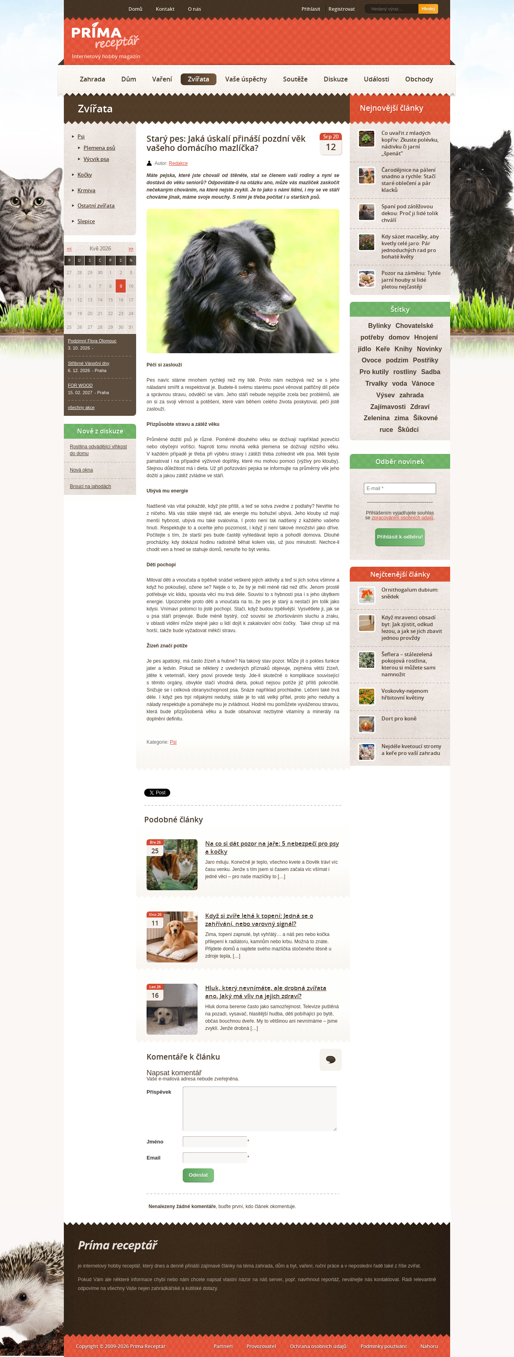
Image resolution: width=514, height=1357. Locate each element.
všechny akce (81, 407)
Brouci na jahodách (90, 486)
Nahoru (429, 1346)
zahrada (412, 395)
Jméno (155, 1142)
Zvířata (198, 79)
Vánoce (423, 383)
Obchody (419, 79)
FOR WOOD (80, 385)
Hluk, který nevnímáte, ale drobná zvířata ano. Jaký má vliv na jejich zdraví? (265, 992)
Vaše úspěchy (246, 79)
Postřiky (425, 360)
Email (154, 1158)
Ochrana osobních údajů (318, 1346)
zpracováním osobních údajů (402, 518)
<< (69, 249)
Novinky (429, 349)
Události (376, 79)
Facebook (85, 8)
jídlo (364, 349)
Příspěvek (159, 1092)
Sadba (431, 371)
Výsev (385, 395)
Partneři (223, 1346)
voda (399, 383)
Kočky (85, 174)
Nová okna (81, 470)
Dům (128, 79)
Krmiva (87, 190)
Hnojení (426, 337)
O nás (194, 9)
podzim (397, 360)
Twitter (98, 9)
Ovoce (371, 360)
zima (401, 418)
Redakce (178, 163)
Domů (135, 9)
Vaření (162, 79)
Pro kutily (374, 371)
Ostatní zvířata (96, 205)
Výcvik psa (96, 159)
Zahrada (92, 79)
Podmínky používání (383, 1346)
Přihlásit (311, 9)
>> (130, 249)
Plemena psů (99, 147)
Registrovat (341, 9)
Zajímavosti (388, 406)
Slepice (86, 221)
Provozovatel (261, 1346)
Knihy (403, 349)
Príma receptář (105, 36)
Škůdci (408, 429)
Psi (173, 742)
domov (399, 337)
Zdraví (420, 406)
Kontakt (165, 9)
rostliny (405, 371)
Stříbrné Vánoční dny (88, 363)
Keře (383, 349)
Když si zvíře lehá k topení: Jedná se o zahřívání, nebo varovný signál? (259, 919)
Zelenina (377, 418)
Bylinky (379, 325)
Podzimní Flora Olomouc (92, 340)
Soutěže (295, 79)
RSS (72, 9)
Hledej (428, 8)
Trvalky (376, 383)
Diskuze (336, 79)
